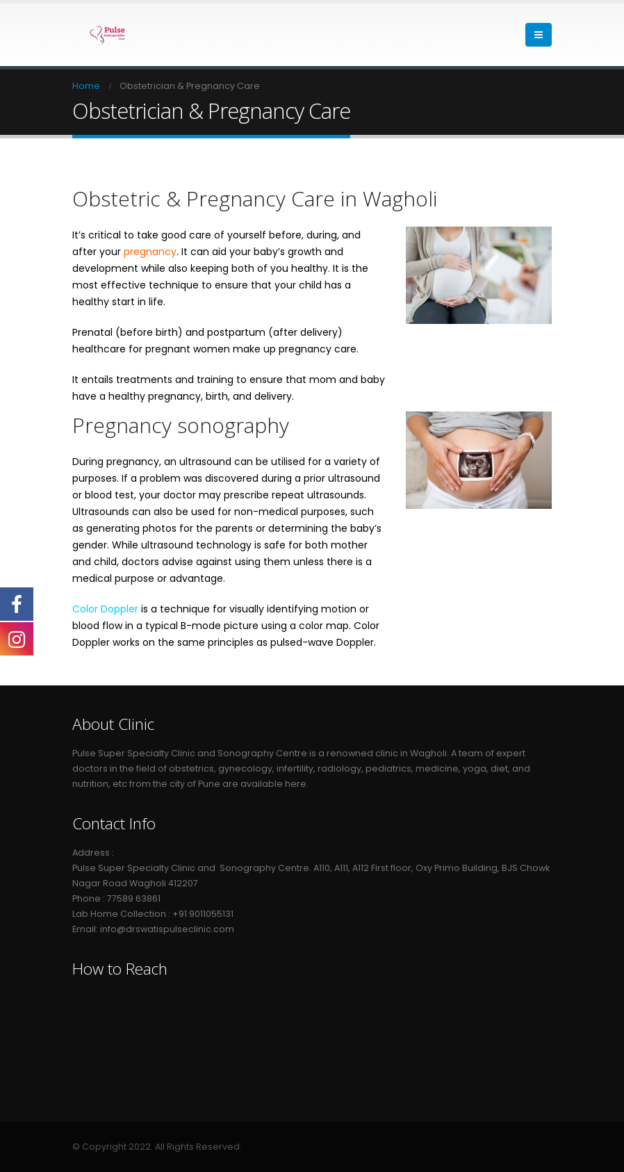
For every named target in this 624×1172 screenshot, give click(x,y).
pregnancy (150, 252)
